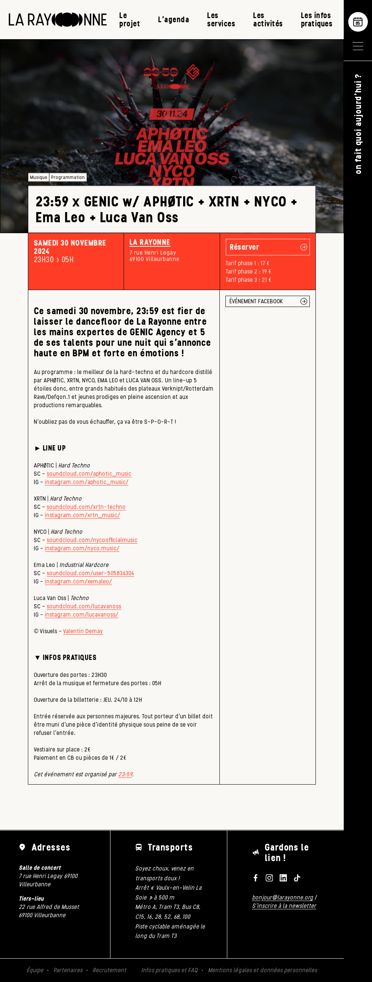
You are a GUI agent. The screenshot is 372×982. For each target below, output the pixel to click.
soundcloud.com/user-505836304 (90, 573)
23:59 (125, 774)
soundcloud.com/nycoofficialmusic (92, 540)
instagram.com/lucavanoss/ (81, 614)
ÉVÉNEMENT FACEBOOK (256, 301)
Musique (38, 177)
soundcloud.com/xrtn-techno (86, 506)
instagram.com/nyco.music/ (82, 548)
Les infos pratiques (317, 19)
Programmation (68, 177)
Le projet (129, 19)
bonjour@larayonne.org (282, 897)
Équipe (35, 970)
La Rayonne (150, 242)
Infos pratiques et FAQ (169, 970)
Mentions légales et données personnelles (262, 970)
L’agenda (173, 19)
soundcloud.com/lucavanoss (84, 606)
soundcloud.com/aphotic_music (89, 473)
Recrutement (109, 970)
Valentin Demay (83, 631)
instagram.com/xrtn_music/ (82, 515)
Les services (221, 19)
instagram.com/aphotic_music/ (87, 482)
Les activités (268, 19)
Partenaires (68, 970)
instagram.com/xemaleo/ (78, 581)
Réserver (244, 247)
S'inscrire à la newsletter (284, 905)
